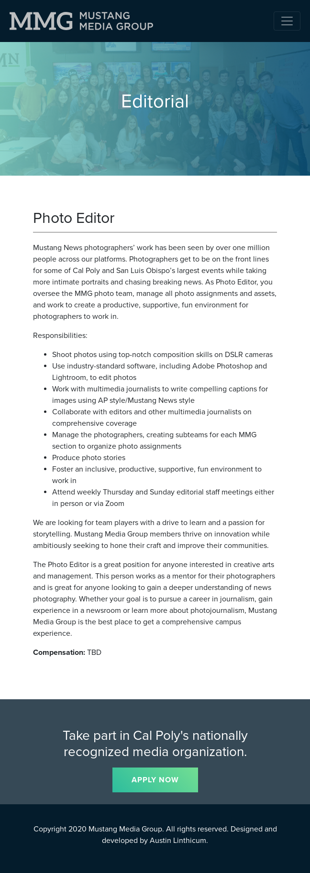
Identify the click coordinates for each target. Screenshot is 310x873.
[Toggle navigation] (287, 21)
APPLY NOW (155, 780)
